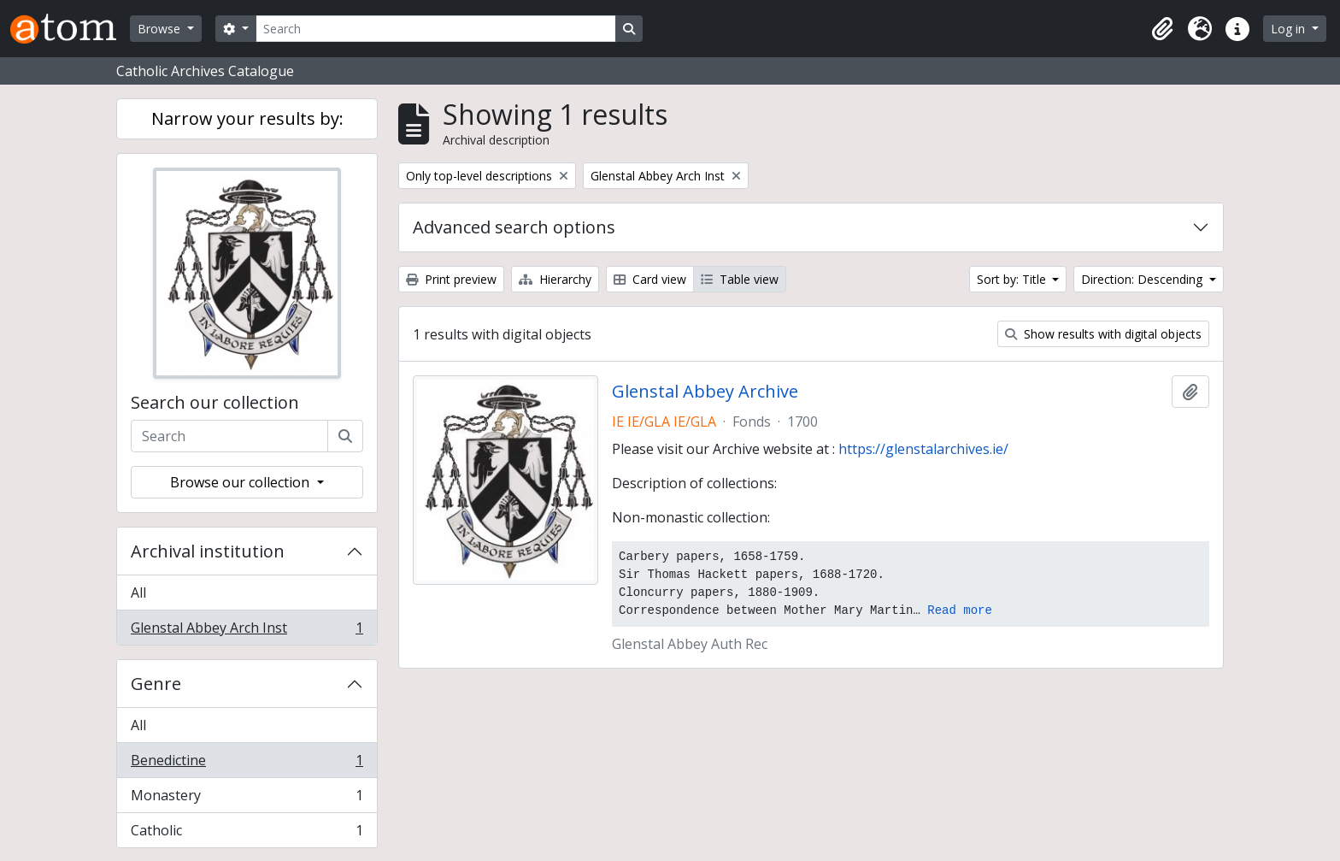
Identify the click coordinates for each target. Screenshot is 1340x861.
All (138, 592)
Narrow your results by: (247, 118)
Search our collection (215, 402)
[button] (1162, 29)
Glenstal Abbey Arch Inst (246, 631)
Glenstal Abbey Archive (705, 391)
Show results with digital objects (1103, 334)
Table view (740, 279)
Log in (1289, 29)
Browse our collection (241, 482)
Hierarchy (555, 279)
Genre (156, 683)
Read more (959, 610)
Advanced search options (514, 227)
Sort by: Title (1013, 279)
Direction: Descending (1143, 279)
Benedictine (246, 764)
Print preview (451, 279)
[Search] (436, 28)
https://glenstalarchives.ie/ (923, 448)
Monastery (246, 799)
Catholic (246, 833)
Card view (650, 279)
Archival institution (208, 551)
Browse (161, 29)
